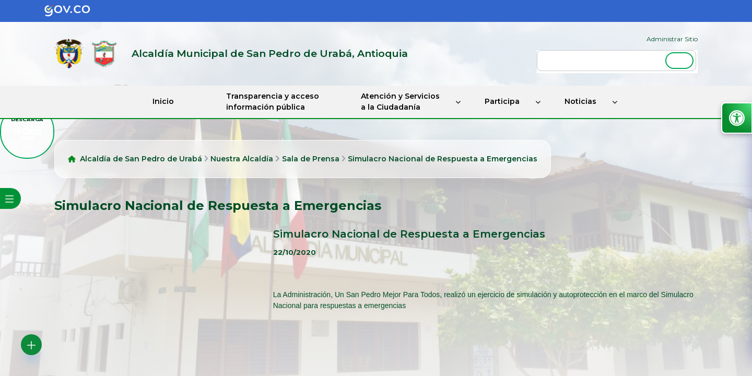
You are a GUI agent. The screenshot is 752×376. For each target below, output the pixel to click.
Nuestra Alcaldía (241, 158)
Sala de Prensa (310, 158)
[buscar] (616, 60)
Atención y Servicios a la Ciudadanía (400, 101)
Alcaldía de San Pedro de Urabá (141, 158)
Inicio (163, 101)
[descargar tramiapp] (27, 131)
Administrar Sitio (672, 39)
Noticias (580, 101)
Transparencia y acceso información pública (272, 101)
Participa (502, 101)
